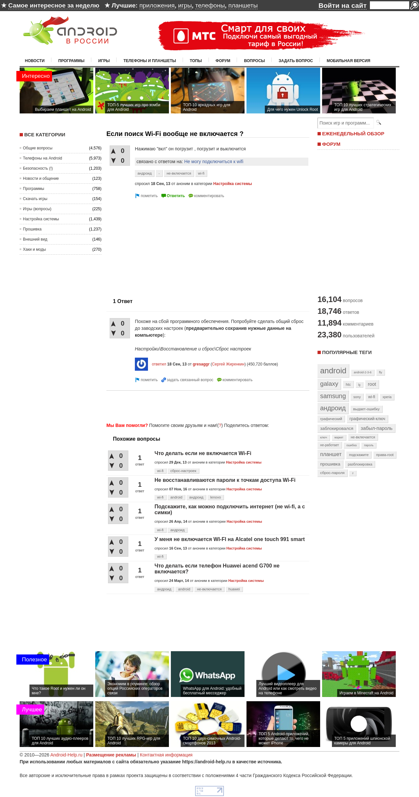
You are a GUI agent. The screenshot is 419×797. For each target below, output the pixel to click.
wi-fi (201, 173)
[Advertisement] (161, 245)
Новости (35, 61)
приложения (157, 5)
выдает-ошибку (366, 409)
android (176, 497)
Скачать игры (35, 198)
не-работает (329, 445)
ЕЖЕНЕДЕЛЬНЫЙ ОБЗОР (353, 133)
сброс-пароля (332, 472)
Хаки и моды (34, 249)
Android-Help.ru (66, 754)
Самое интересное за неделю (53, 5)
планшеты (243, 5)
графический (331, 419)
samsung (333, 395)
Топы (196, 61)
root (372, 384)
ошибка (351, 445)
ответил (159, 364)
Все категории (44, 134)
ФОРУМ (331, 144)
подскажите (359, 455)
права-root (385, 455)
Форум (223, 61)
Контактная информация (166, 754)
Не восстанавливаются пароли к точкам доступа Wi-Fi (225, 480)
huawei (234, 589)
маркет (339, 437)
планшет (330, 454)
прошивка (330, 464)
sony (357, 397)
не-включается (179, 173)
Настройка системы (41, 219)
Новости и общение (41, 178)
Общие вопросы (37, 148)
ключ (323, 437)
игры (185, 5)
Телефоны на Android (42, 158)
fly (380, 372)
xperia (387, 397)
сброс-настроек (183, 471)
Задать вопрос (296, 61)
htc (348, 384)
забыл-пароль (376, 428)
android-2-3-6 (363, 372)
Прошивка (32, 229)
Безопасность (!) (38, 168)
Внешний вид (35, 239)
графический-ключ (367, 418)
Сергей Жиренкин (228, 364)
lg (359, 384)
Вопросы (254, 61)
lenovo (215, 497)
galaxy (329, 383)
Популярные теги (347, 352)
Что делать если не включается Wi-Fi (203, 453)
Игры (104, 61)
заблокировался (336, 428)
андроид (144, 173)
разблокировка (360, 464)
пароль (368, 445)
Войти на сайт (343, 5)
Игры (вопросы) (37, 209)
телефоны (210, 5)
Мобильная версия (348, 61)
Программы (71, 61)
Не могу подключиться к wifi (214, 161)
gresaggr (201, 364)
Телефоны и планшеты (149, 61)
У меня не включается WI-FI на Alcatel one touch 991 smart (230, 539)
